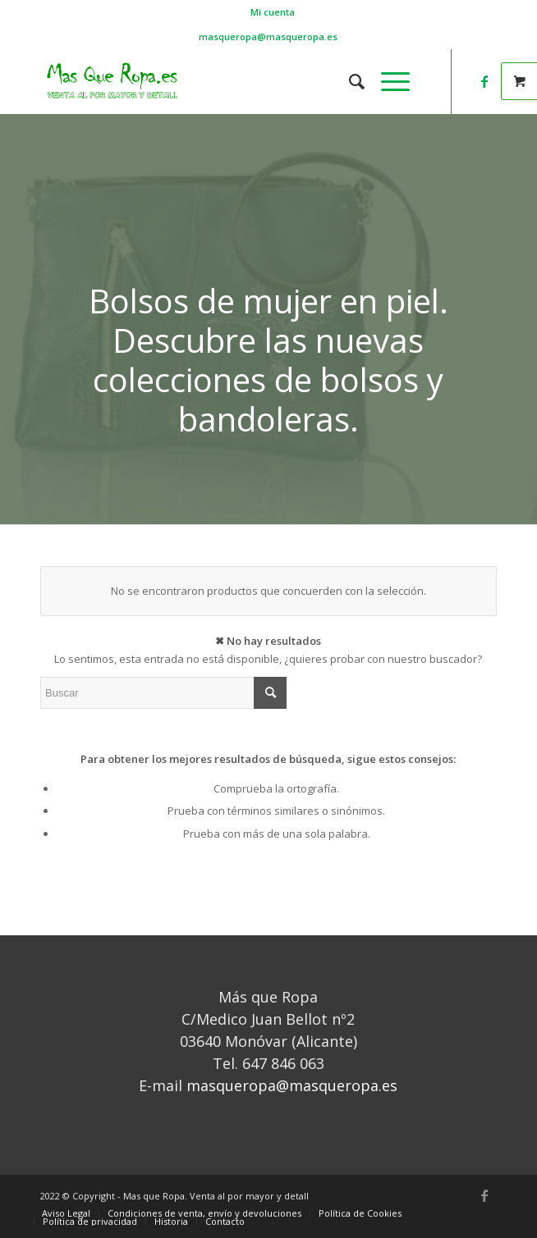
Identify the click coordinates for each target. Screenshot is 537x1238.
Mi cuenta (272, 12)
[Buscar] (349, 81)
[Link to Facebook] (484, 81)
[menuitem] (272, 12)
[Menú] (387, 81)
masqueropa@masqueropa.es (268, 36)
